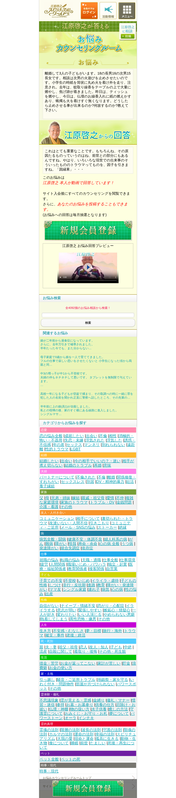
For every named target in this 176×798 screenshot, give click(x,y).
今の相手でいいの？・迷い (97, 461)
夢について (119, 713)
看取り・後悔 (85, 651)
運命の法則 (84, 734)
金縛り (99, 700)
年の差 (58, 445)
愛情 (110, 498)
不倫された (86, 477)
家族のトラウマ (74, 502)
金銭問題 (124, 502)
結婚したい (49, 461)
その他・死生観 (112, 651)
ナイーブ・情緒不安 (78, 606)
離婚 (111, 477)
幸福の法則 (105, 734)
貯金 (126, 663)
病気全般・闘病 (52, 539)
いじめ (84, 580)
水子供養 (99, 709)
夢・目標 (93, 631)
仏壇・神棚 (58, 709)
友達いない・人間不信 (68, 523)
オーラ (70, 718)
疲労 (44, 564)
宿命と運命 (84, 738)
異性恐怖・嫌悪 (83, 619)
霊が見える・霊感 (75, 700)
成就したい (74, 436)
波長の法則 (91, 730)
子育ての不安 (50, 580)
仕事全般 (110, 560)
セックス (74, 445)
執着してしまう (54, 619)
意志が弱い (66, 610)
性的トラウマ (57, 449)
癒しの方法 (118, 709)
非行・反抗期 (74, 585)
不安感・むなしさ (68, 631)
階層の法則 (70, 730)
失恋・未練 (73, 440)
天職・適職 (91, 560)
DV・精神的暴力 (110, 481)
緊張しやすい (90, 610)
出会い (91, 436)
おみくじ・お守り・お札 (86, 713)
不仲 (120, 498)
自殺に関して (60, 651)
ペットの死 (70, 759)
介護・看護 (48, 507)
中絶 (128, 647)
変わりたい (66, 614)
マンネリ (92, 445)
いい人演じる (90, 614)
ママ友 (55, 589)
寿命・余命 (87, 544)
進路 (91, 585)
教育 (101, 585)
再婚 (98, 465)
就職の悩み (49, 560)
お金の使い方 (60, 668)
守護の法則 (112, 730)
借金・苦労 (48, 663)
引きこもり (99, 523)
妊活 (130, 481)
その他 (66, 507)
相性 (113, 436)
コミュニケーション (57, 518)
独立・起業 (117, 564)
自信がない (49, 606)
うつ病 (127, 544)
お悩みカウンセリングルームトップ (67, 778)
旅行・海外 (112, 631)
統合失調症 (70, 548)
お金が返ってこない (77, 663)
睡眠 (74, 743)
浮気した (114, 440)
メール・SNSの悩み (78, 527)
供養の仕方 (104, 705)
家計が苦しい (109, 663)
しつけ (55, 585)
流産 (43, 651)
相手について (88, 518)
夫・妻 (51, 647)
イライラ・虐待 (105, 580)
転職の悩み (70, 560)
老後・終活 (75, 635)
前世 (84, 743)
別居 (90, 481)
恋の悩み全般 (50, 436)
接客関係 (96, 569)
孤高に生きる (107, 738)
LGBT (76, 449)
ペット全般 (49, 759)
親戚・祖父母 (93, 498)
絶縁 (122, 527)
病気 (105, 589)
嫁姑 (76, 498)
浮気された (95, 440)
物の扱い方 (79, 709)
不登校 (70, 580)
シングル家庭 (74, 589)
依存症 (87, 548)
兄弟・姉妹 (60, 498)
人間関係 (57, 564)
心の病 (117, 589)
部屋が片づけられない (95, 684)
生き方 (45, 631)
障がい (61, 544)
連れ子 (94, 589)
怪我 (72, 544)
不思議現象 (48, 700)
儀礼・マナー (118, 700)
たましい (98, 743)
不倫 (103, 436)
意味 (107, 465)
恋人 (83, 647)
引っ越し (47, 679)
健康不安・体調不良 (85, 539)
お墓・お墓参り (79, 705)
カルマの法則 (60, 734)
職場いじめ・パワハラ (86, 564)
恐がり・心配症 (110, 606)
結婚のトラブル (78, 465)
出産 (49, 594)
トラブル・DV (102, 502)
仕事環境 (127, 560)
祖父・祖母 (68, 647)
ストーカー (107, 527)
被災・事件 (54, 635)
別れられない (113, 445)
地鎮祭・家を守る (113, 679)
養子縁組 (47, 486)
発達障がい (49, 548)
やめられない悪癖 (119, 614)
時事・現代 (48, 771)
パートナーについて (56, 477)
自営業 (112, 569)
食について (59, 743)
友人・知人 (98, 647)
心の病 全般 (109, 544)
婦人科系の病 (115, 539)
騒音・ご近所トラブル (76, 679)
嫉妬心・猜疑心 (117, 610)
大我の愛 (64, 738)
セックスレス (73, 481)
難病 (49, 544)
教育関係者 (77, 569)
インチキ (86, 718)
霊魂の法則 (49, 730)
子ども (116, 647)
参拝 (60, 705)
